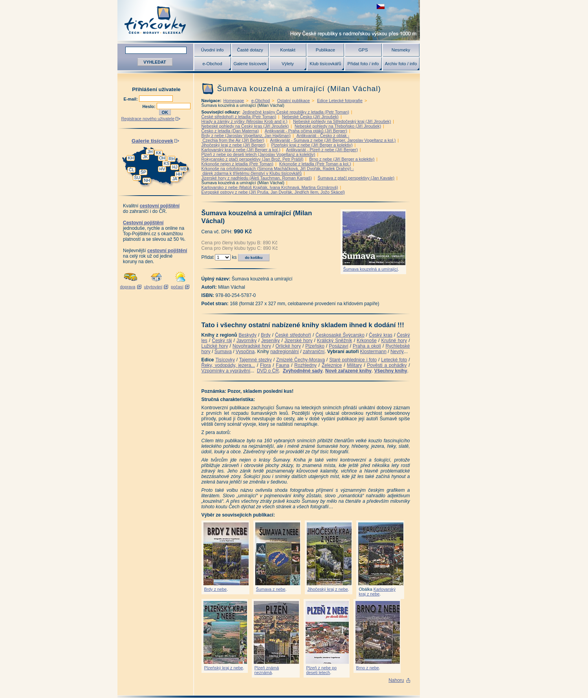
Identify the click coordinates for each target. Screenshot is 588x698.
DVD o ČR (268, 371)
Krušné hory (394, 340)
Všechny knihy (390, 371)
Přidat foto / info (363, 63)
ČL (131, 169)
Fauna (282, 365)
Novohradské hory (252, 346)
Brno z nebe (367, 667)
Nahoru (396, 680)
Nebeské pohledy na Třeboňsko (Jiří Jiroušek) (338, 126)
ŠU (137, 177)
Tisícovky (225, 360)
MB (183, 169)
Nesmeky (401, 50)
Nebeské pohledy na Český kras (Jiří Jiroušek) (245, 126)
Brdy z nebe (215, 589)
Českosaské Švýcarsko (340, 335)
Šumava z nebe (271, 589)
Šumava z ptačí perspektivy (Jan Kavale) (356, 178)
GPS (363, 50)
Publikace (325, 50)
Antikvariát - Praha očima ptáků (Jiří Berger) (306, 130)
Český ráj (222, 340)
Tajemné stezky (255, 360)
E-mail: (131, 99)
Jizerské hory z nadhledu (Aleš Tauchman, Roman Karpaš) (256, 178)
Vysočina (245, 351)
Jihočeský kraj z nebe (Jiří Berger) (233, 145)
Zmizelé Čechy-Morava (300, 360)
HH (179, 174)
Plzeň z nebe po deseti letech (321, 670)
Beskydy (247, 335)
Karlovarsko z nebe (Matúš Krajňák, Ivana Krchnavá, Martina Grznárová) (269, 187)
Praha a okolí (367, 346)
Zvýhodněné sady (302, 371)
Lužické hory (214, 346)
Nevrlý (397, 351)
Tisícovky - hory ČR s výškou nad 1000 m (268, 20)
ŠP (143, 172)
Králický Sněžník (334, 340)
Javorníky (246, 340)
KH (131, 158)
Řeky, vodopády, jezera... (228, 365)
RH (172, 158)
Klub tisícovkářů (325, 63)
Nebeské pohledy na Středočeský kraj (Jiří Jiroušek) (342, 121)
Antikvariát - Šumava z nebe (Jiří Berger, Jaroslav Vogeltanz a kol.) (333, 140)
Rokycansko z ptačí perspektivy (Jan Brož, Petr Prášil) (252, 159)
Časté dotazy (250, 50)
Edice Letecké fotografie (340, 100)
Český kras (380, 335)
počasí (177, 286)
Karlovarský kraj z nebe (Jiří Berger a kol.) (240, 149)
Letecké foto (394, 360)
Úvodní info (212, 50)
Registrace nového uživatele (148, 118)
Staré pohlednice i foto (353, 360)
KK (158, 152)
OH (162, 158)
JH (149, 151)
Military (354, 365)
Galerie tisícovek (249, 63)
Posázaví (338, 346)
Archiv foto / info (401, 63)
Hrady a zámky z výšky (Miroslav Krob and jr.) (244, 121)
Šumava (223, 351)
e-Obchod (212, 63)
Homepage (233, 100)
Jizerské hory (298, 340)
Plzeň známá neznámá (267, 670)
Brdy (266, 335)
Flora (265, 365)
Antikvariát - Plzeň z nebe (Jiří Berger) (321, 149)
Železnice (332, 365)
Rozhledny (305, 365)
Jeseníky (270, 340)
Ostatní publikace (293, 100)
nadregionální (284, 351)
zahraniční (313, 351)
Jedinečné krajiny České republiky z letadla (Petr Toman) (295, 112)
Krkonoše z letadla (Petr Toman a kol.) (315, 163)
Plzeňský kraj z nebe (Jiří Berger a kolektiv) (312, 145)
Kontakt (287, 50)
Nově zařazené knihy (348, 371)
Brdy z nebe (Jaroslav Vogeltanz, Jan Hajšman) (246, 135)
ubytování (153, 286)
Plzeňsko (314, 346)
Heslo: (150, 106)
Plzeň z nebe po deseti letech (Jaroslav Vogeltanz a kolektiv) (258, 154)
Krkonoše (367, 340)
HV (162, 169)
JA (175, 178)
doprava (127, 286)
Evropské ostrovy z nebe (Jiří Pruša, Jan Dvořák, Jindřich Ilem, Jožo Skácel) (273, 192)
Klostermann (373, 351)
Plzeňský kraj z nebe (223, 667)
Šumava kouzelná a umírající (370, 269)
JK (145, 156)
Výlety (288, 63)
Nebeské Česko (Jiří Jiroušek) (310, 116)
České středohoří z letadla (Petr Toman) (239, 116)
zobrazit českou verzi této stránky (380, 6)
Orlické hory (288, 346)
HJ (174, 167)
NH (147, 180)
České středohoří (293, 335)
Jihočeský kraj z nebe (328, 589)
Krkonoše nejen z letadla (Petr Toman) (237, 163)
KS (166, 163)
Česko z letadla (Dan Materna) (230, 130)
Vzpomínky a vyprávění (226, 371)
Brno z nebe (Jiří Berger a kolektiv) (341, 159)
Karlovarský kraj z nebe (377, 591)
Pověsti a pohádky (387, 365)
